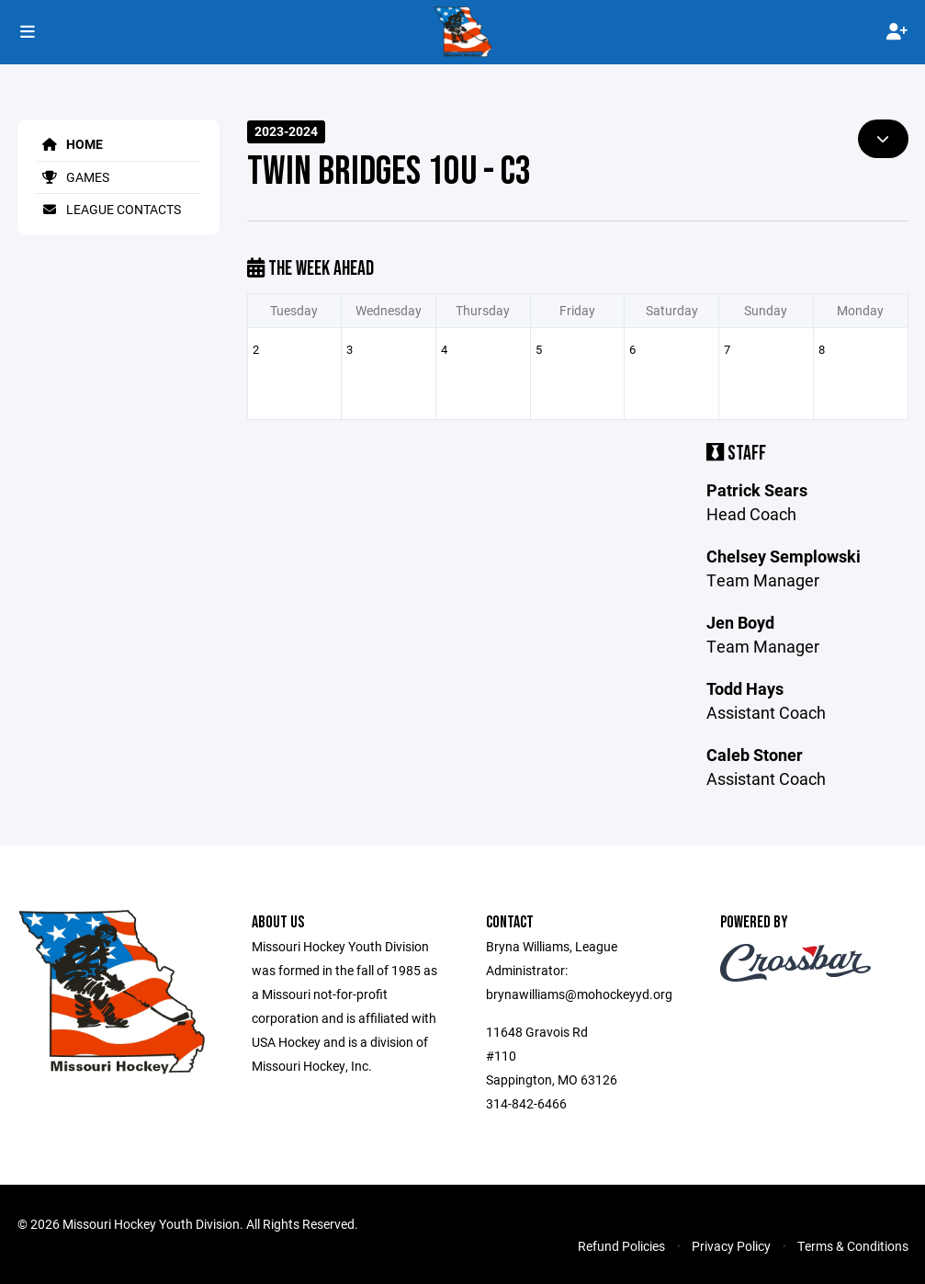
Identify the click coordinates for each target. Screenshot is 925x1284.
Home (69, 144)
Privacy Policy (731, 1246)
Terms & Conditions (852, 1246)
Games (72, 177)
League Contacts (108, 209)
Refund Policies (621, 1246)
